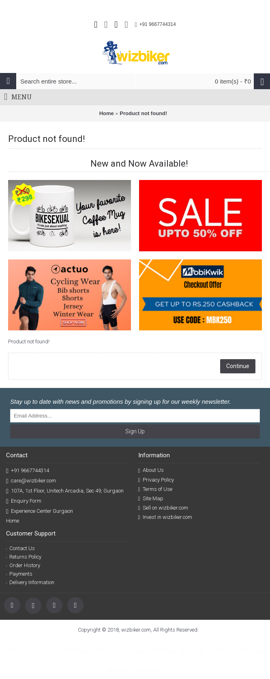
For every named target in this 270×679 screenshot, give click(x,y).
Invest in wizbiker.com (165, 517)
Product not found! (143, 113)
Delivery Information (30, 582)
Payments (19, 574)
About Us (151, 470)
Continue (237, 366)
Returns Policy (23, 557)
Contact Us (20, 548)
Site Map (150, 498)
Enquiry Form (23, 501)
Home (106, 113)
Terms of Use (155, 489)
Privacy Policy (156, 480)
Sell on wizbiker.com (163, 508)
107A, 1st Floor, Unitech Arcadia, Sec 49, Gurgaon (65, 491)
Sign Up (135, 431)
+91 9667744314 (27, 471)
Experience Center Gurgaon (39, 511)
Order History (23, 565)
